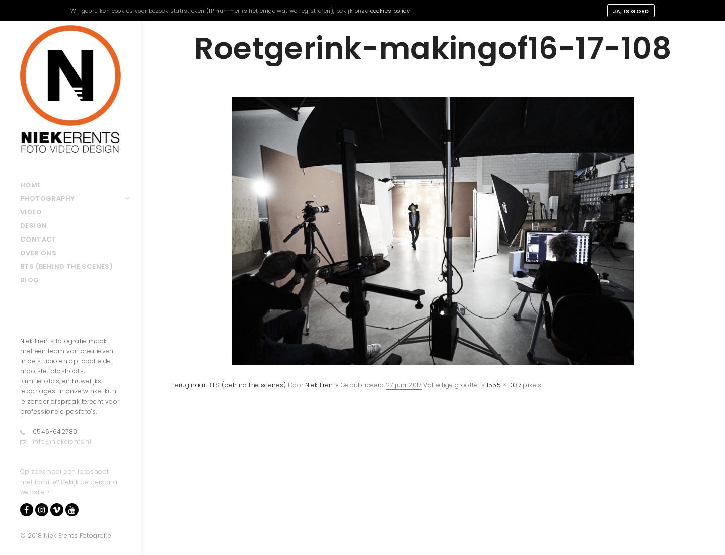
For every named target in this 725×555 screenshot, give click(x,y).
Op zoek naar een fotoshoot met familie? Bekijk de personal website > (69, 481)
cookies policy (390, 11)
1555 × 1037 (504, 385)
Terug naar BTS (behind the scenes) (228, 385)
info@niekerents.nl (55, 442)
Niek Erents (322, 385)
